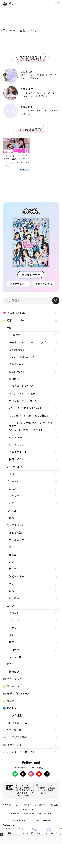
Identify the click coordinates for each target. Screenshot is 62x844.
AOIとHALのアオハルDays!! (25, 408)
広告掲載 (27, 805)
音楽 (11, 642)
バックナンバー (18, 283)
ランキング (11, 686)
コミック (14, 620)
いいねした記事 (14, 313)
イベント (14, 613)
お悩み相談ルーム (16, 722)
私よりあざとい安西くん (23, 400)
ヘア (11, 503)
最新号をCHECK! (31, 274)
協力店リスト (12, 744)
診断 (11, 591)
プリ (11, 547)
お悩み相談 (15, 532)
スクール (49, 831)
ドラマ (13, 627)
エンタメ (11, 605)
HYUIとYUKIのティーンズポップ (27, 342)
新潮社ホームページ (31, 809)
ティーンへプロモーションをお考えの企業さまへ (31, 814)
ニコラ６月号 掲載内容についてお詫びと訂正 (31, 110)
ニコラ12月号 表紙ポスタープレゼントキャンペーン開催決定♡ (31, 92)
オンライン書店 (43, 283)
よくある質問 (40, 805)
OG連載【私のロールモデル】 (26, 430)
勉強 (11, 518)
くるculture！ (17, 349)
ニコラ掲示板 (14, 730)
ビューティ (35, 831)
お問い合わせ (54, 805)
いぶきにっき (16, 444)
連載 (9, 831)
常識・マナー (16, 576)
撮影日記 (14, 671)
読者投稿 (10, 708)
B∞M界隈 (15, 335)
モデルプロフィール (16, 693)
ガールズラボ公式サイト (19, 752)
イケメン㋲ (15, 437)
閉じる (1, 834)
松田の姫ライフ (18, 459)
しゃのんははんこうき (22, 357)
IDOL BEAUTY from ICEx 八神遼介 (29, 415)
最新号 (9, 701)
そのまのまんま (18, 452)
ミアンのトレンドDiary (22, 393)
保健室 (13, 554)
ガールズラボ (16, 540)
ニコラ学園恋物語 (15, 737)
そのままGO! (16, 364)
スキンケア (15, 496)
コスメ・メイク (18, 488)
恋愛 (11, 583)
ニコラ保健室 (14, 715)
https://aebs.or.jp (23, 795)
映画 (11, 635)
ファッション (22, 831)
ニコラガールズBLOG (21, 386)
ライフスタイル (15, 525)
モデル (10, 664)
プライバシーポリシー (11, 805)
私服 (11, 474)
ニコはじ (14, 379)
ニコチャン (15, 649)
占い (11, 561)
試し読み (14, 598)
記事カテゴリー (14, 320)
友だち (13, 569)
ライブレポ (15, 657)
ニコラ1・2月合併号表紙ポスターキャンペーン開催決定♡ (31, 74)
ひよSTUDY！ (17, 371)
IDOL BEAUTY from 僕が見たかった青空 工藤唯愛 (34, 424)
